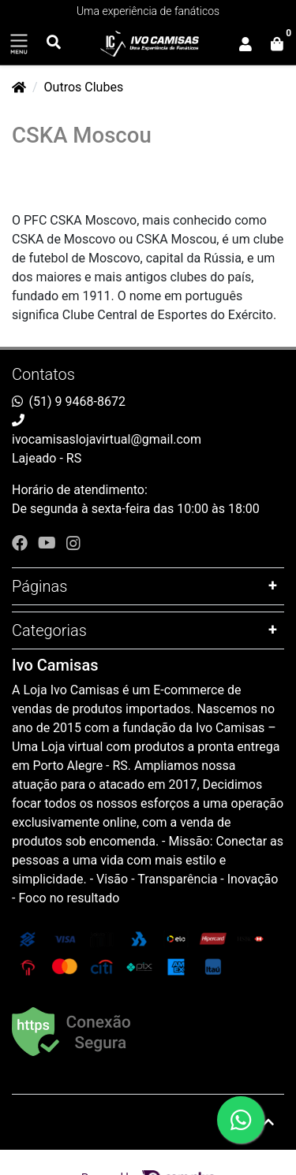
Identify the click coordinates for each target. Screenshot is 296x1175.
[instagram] (73, 543)
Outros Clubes (84, 87)
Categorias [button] (49, 630)
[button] (245, 44)
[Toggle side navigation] (19, 44)
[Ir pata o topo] (268, 1122)
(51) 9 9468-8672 (77, 401)
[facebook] (22, 543)
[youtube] (49, 543)
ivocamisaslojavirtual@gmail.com (106, 439)
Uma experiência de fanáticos (148, 11)
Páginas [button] (39, 586)
